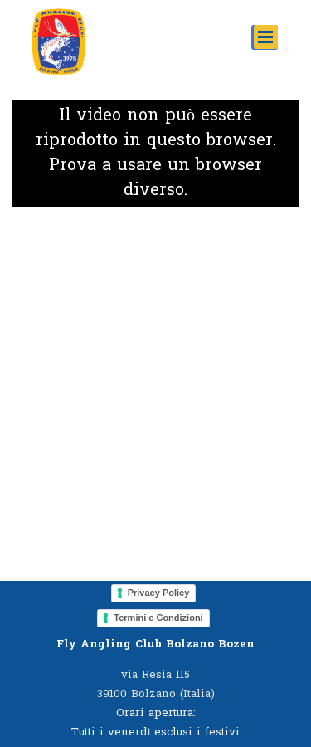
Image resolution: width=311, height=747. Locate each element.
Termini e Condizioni (158, 617)
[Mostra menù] (266, 37)
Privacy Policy (159, 593)
